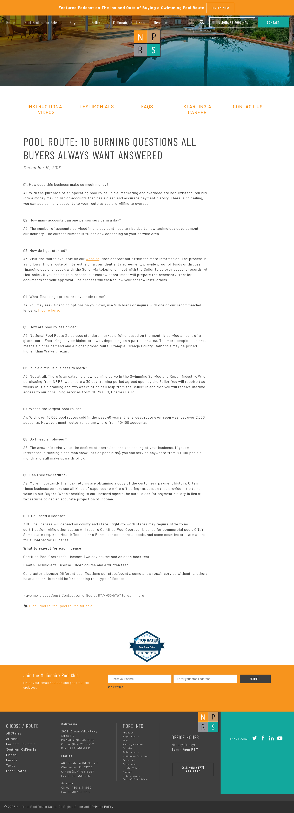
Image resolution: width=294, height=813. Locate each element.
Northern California (20, 743)
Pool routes (48, 604)
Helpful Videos (131, 766)
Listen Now (220, 7)
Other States (16, 769)
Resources (129, 759)
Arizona (12, 737)
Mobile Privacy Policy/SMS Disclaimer (136, 776)
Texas (10, 764)
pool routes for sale (76, 604)
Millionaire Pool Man (232, 22)
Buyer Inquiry (131, 735)
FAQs (147, 105)
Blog (33, 604)
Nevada (11, 759)
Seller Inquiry (131, 751)
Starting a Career (133, 743)
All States (13, 732)
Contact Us (248, 105)
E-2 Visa (127, 747)
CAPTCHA (116, 686)
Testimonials (96, 105)
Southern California (21, 748)
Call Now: (193, 767)
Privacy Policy (102, 805)
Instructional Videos (46, 108)
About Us (128, 731)
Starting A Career (197, 108)
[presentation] (139, 697)
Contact (127, 770)
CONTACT (273, 22)
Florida (11, 753)
